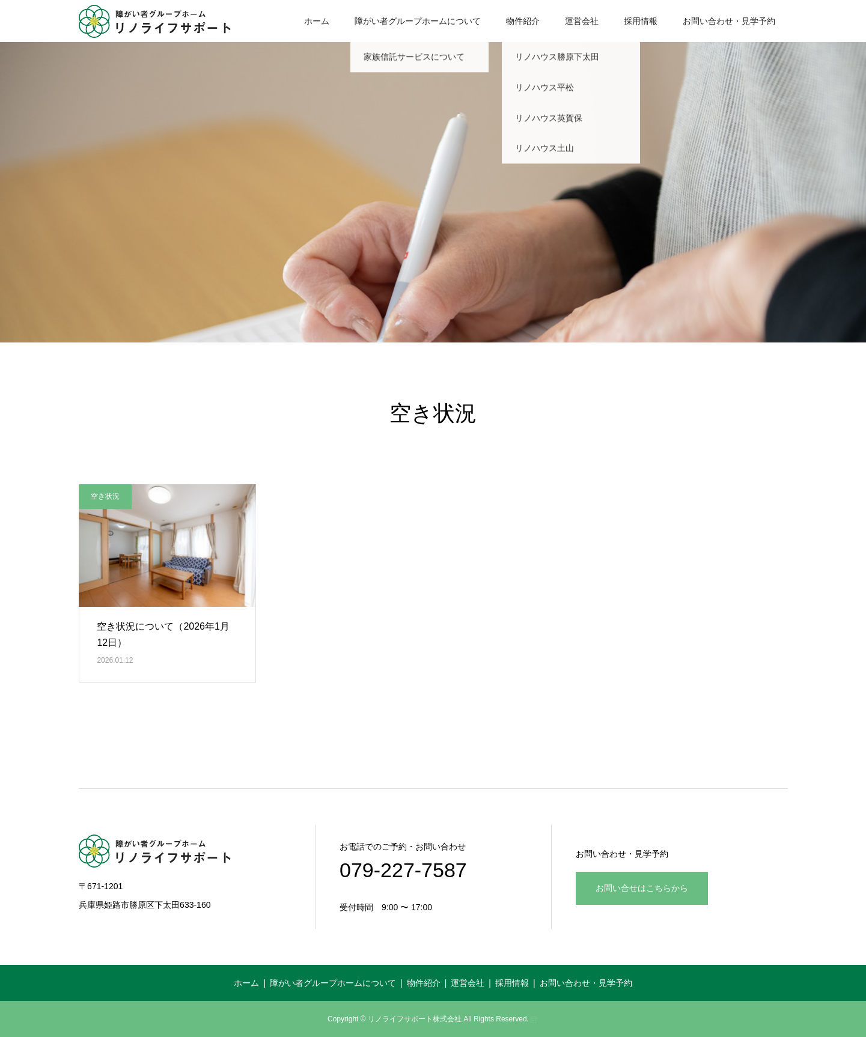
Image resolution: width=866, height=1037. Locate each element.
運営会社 (582, 21)
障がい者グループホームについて (418, 21)
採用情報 (640, 21)
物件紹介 (523, 21)
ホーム (316, 21)
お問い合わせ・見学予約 (729, 21)
